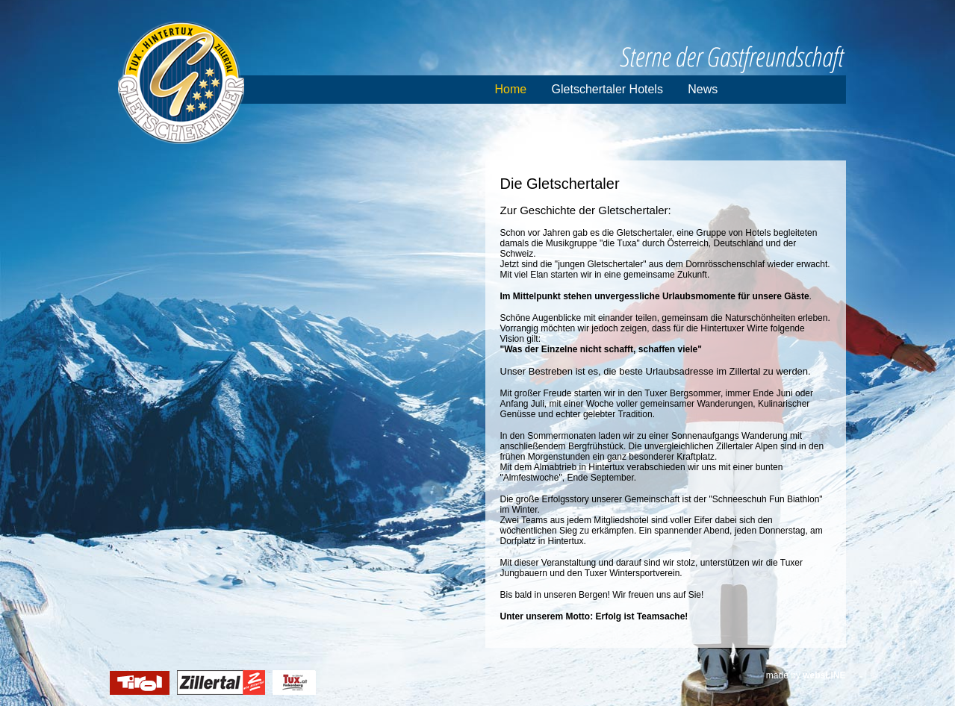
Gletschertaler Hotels (607, 89)
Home (511, 89)
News (703, 89)
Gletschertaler (181, 83)
